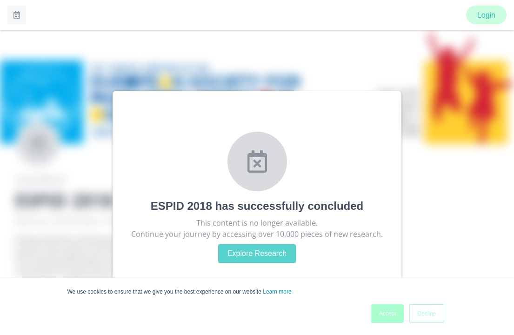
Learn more (277, 291)
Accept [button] (387, 313)
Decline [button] (426, 313)
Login (486, 15)
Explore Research (257, 253)
